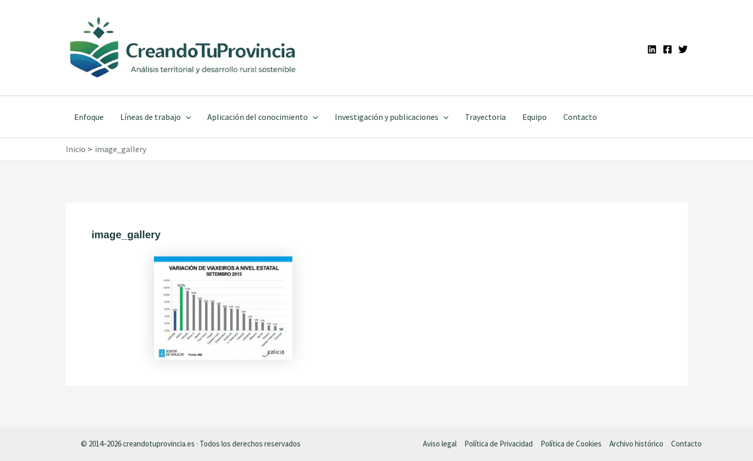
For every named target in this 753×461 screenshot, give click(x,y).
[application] (186, 117)
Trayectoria (485, 117)
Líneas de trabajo (155, 117)
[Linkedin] (652, 49)
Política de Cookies (571, 444)
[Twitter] (683, 49)
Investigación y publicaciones (392, 117)
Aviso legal (440, 444)
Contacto (580, 117)
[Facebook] (667, 49)
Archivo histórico (636, 444)
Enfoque (89, 117)
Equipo (534, 117)
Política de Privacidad (498, 444)
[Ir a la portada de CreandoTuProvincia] (184, 48)
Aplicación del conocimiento (262, 117)
